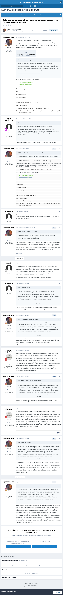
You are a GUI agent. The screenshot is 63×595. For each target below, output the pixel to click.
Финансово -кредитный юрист (38, 152)
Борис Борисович (16, 29)
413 (8, 135)
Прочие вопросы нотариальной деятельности (28, 31)
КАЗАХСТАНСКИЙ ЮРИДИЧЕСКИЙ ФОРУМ (20, 10)
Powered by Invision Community (31, 586)
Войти (44, 546)
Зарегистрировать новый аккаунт (18, 546)
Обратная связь (29, 583)
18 (9, 276)
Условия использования (15, 593)
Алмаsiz (8, 263)
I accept (57, 592)
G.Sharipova (33, 380)
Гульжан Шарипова (8, 351)
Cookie (36, 583)
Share (45, 30)
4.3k (9, 50)
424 (8, 364)
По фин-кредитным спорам (9, 120)
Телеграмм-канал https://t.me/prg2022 (30, 2)
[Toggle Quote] (18, 60)
